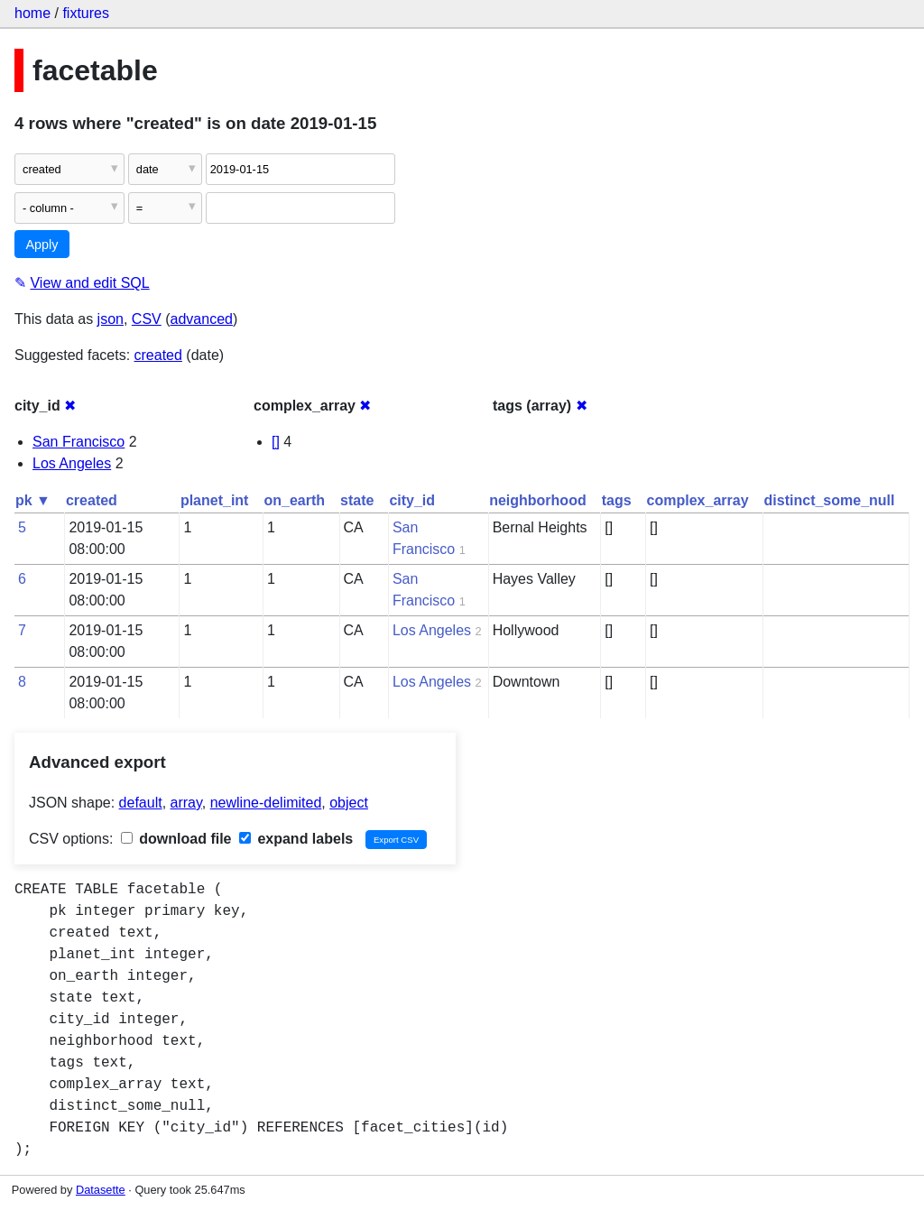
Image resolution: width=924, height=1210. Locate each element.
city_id (412, 500)
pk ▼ (33, 500)
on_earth (294, 500)
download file (176, 838)
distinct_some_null (829, 500)
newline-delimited (266, 802)
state (357, 500)
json (110, 319)
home (32, 13)
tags (617, 500)
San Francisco (78, 441)
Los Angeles (71, 463)
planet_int (214, 500)
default (140, 802)
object (348, 802)
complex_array (698, 500)
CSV (147, 319)
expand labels (296, 838)
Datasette (100, 1189)
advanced (202, 319)
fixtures (85, 13)
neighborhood (538, 500)
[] (276, 441)
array (186, 802)
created (158, 355)
